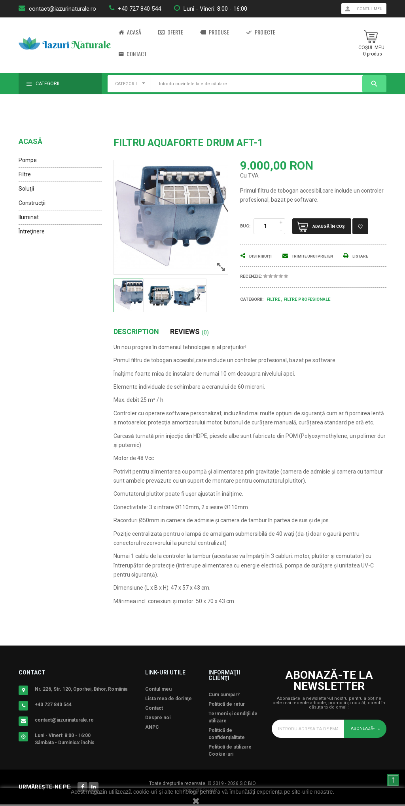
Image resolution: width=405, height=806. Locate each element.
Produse (214, 32)
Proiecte (260, 32)
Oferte (170, 32)
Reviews (189, 333)
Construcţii (32, 203)
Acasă (130, 32)
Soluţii (26, 188)
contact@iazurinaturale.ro (62, 8)
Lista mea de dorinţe (168, 700)
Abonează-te (364, 730)
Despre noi (157, 719)
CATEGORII (126, 83)
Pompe (28, 160)
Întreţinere (32, 231)
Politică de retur (226, 706)
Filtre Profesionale (307, 308)
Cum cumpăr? (224, 696)
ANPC (152, 729)
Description (136, 333)
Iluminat (29, 217)
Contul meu (158, 690)
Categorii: (251, 308)
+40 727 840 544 (139, 8)
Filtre (25, 174)
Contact (133, 54)
